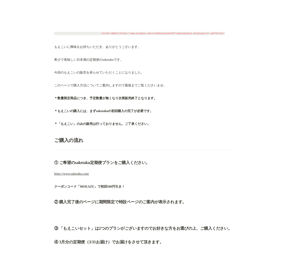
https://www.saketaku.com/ (71, 173)
